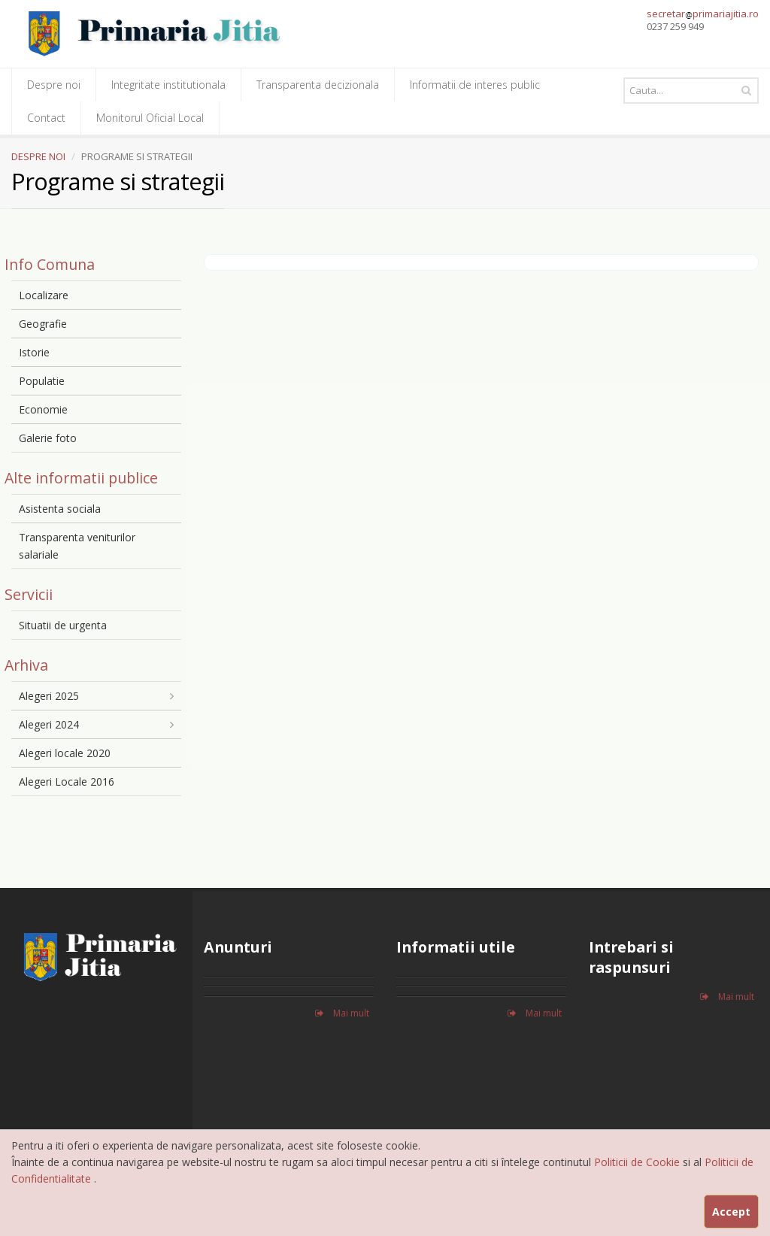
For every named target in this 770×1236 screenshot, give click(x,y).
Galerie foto (48, 438)
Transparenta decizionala (317, 84)
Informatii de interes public (475, 84)
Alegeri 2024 (49, 724)
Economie (43, 409)
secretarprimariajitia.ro (703, 13)
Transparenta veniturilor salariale (77, 546)
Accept (731, 1211)
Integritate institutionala (168, 84)
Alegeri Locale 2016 (66, 781)
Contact (46, 118)
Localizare (43, 295)
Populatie (42, 381)
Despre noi (53, 84)
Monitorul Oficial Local (150, 118)
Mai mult (342, 1013)
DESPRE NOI (38, 156)
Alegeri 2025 (49, 696)
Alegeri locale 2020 (65, 753)
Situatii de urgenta (63, 625)
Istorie (34, 352)
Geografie (43, 324)
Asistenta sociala (60, 508)
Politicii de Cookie (638, 1162)
